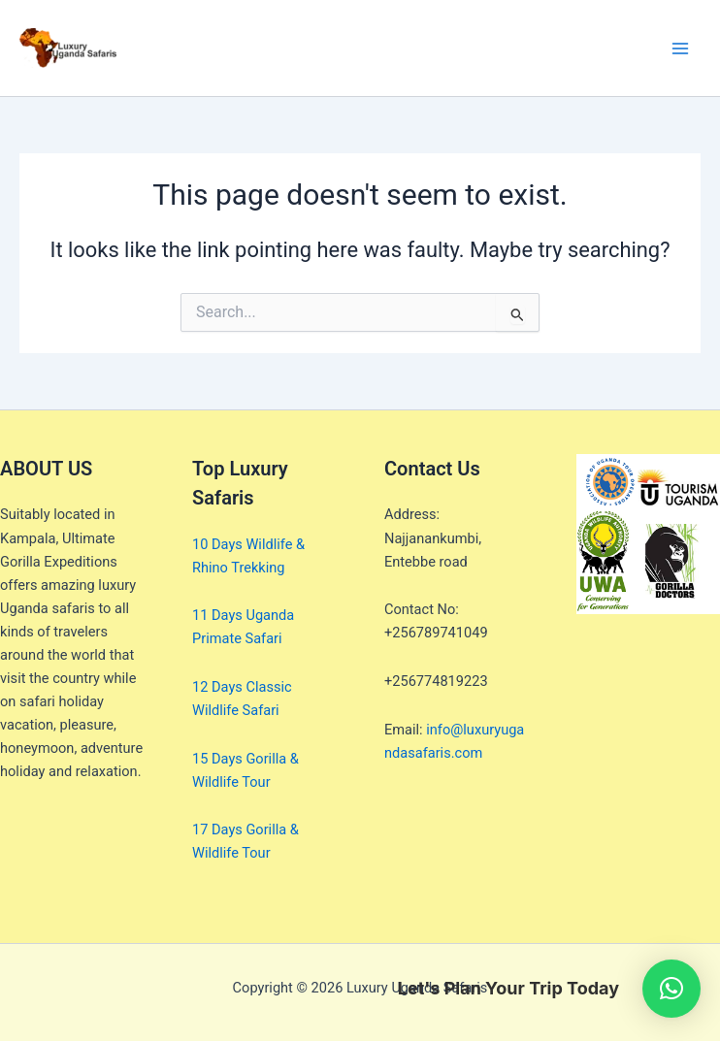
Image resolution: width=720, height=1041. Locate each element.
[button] (671, 989)
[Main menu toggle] (680, 48)
